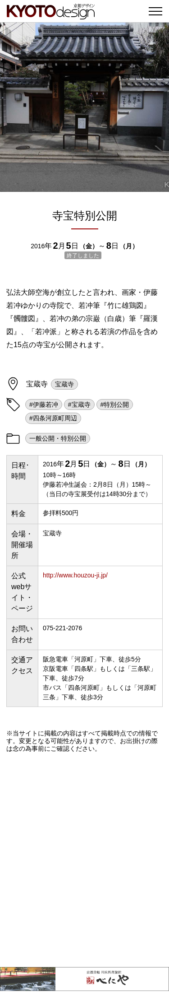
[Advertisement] (84, 859)
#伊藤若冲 (43, 404)
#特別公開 (114, 404)
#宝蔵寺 (79, 404)
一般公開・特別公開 (57, 438)
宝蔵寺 (64, 384)
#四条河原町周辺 (53, 418)
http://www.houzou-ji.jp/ (75, 575)
